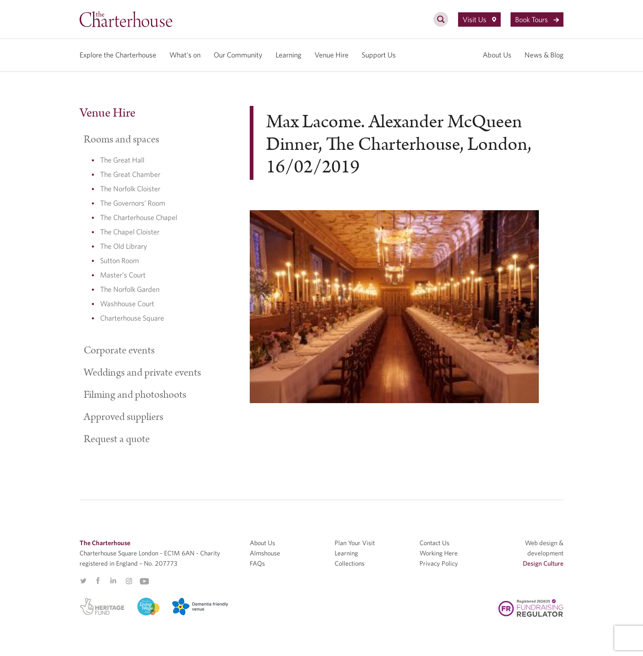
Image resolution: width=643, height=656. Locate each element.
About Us (497, 54)
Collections (350, 563)
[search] (440, 23)
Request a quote (117, 439)
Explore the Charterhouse (118, 54)
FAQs (257, 563)
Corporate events (119, 350)
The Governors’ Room (132, 203)
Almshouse (265, 553)
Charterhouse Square (132, 318)
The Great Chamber (130, 174)
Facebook (97, 581)
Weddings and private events (142, 373)
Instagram (128, 581)
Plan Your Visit (355, 542)
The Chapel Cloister (130, 231)
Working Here (439, 553)
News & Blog (543, 54)
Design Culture (543, 563)
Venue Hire (332, 54)
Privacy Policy (439, 563)
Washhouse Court (127, 303)
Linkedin (113, 580)
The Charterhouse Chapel (138, 217)
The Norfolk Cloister (130, 188)
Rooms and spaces (121, 139)
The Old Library (123, 246)
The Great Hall (122, 160)
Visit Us (479, 19)
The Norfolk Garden (130, 289)
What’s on (185, 54)
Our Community (238, 54)
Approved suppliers (123, 417)
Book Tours (537, 19)
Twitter (83, 581)
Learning (288, 54)
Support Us (379, 54)
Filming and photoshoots (135, 395)
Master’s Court (123, 275)
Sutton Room (119, 260)
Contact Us (434, 542)
